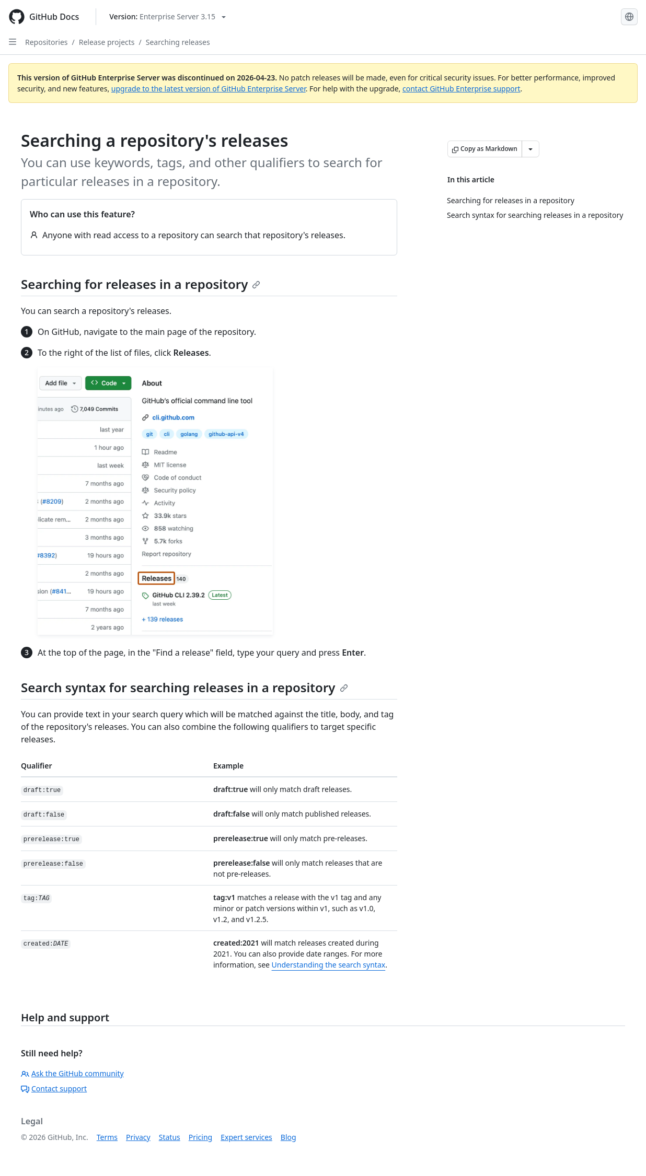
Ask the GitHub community (72, 1073)
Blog (288, 1137)
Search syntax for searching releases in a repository (184, 687)
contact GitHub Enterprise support (461, 89)
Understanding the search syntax (329, 965)
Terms (107, 1137)
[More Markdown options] (530, 149)
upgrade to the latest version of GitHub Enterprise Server (208, 89)
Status (169, 1137)
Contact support (54, 1088)
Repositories (46, 42)
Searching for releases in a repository (140, 284)
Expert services (246, 1137)
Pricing (200, 1137)
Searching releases (178, 42)
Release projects (107, 42)
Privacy (138, 1137)
